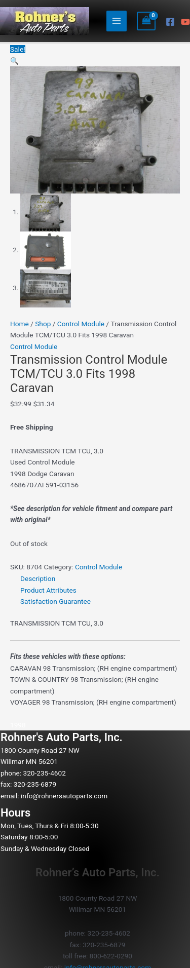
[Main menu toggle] (116, 21)
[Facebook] (170, 21)
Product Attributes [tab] (48, 590)
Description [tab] (37, 578)
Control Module (80, 324)
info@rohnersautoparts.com (64, 796)
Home (19, 324)
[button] (14, 61)
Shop (43, 324)
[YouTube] (185, 21)
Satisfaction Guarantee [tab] (55, 601)
